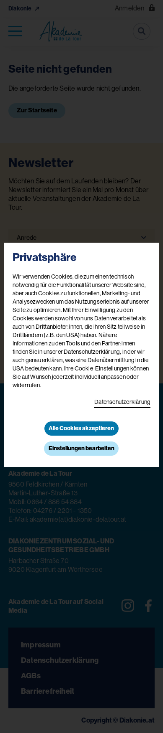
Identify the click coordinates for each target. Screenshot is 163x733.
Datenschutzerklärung (122, 401)
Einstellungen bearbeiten (81, 448)
